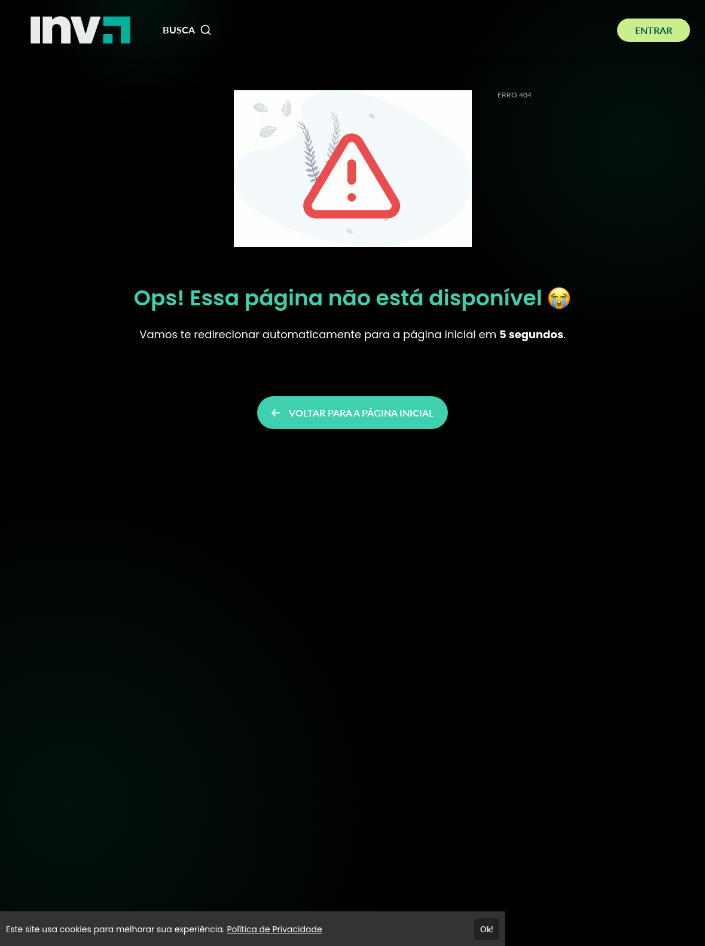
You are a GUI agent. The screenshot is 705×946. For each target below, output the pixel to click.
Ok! (486, 929)
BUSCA (187, 30)
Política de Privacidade (274, 929)
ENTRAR (653, 30)
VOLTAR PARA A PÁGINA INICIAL (352, 412)
